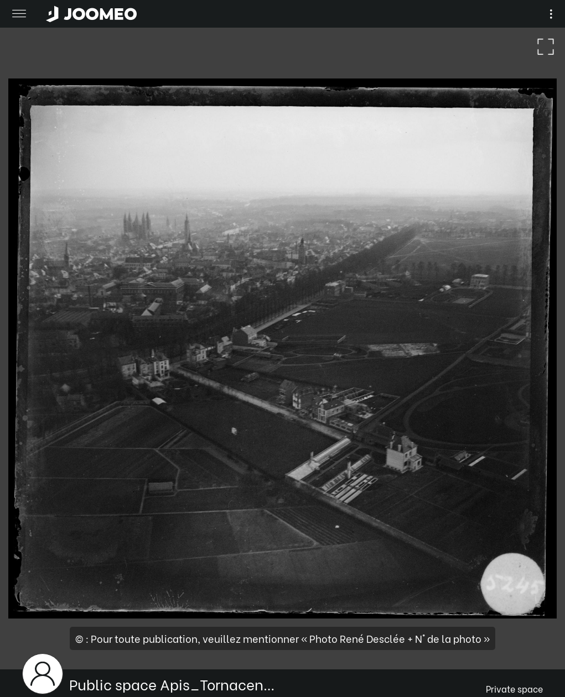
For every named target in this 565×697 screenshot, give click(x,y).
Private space (514, 688)
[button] (29, 640)
